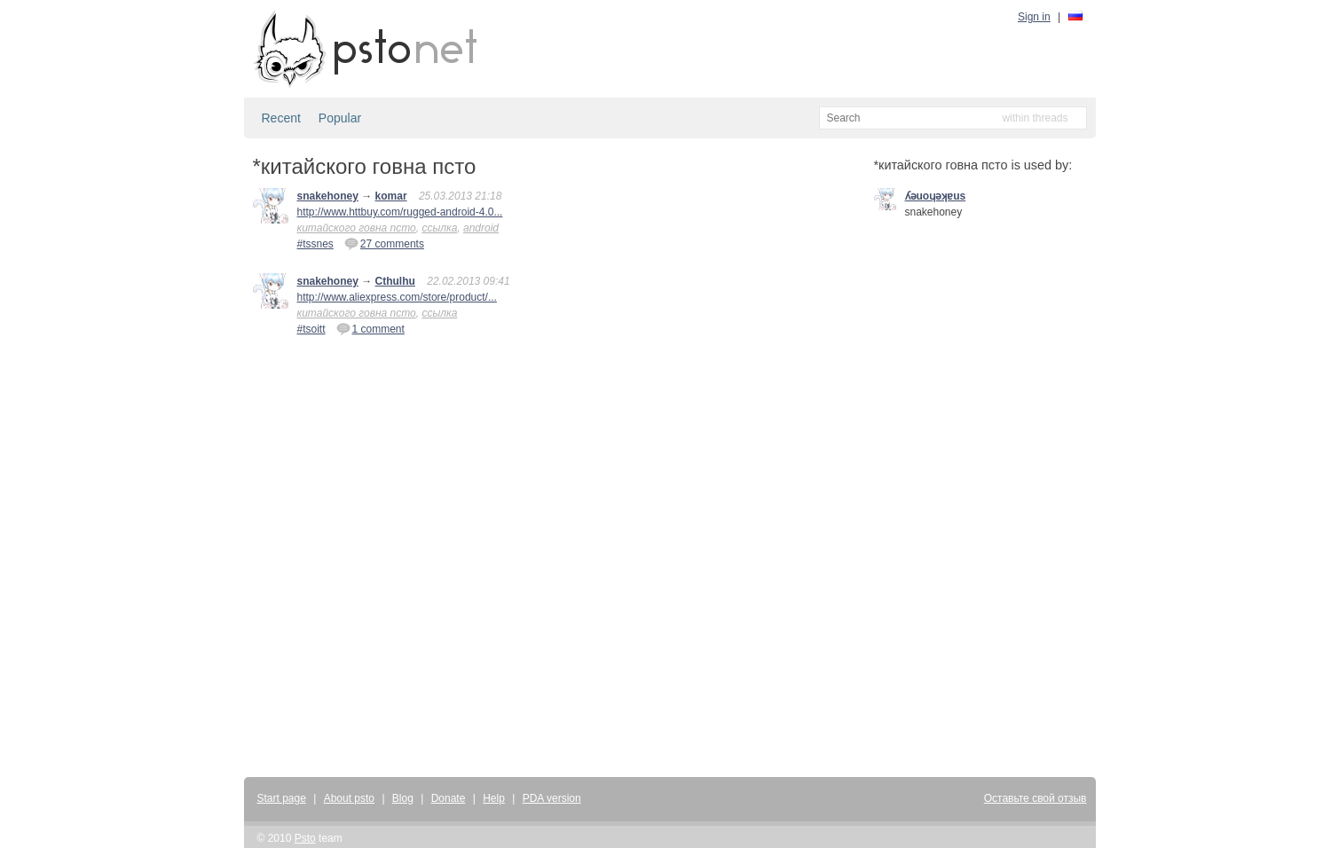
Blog (403, 798)
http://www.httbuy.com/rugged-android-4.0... (400, 212)
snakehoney (327, 196)
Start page (281, 798)
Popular (340, 118)
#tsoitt (311, 329)
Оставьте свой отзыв (1035, 798)
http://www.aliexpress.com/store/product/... (397, 297)
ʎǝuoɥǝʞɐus (935, 196)
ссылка (439, 228)
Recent (281, 118)
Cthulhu (395, 281)
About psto (349, 798)
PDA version (552, 798)
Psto (305, 838)
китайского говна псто (356, 228)
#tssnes (315, 244)
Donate (448, 798)
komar (391, 196)
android (481, 228)
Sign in (1034, 17)
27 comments (384, 243)
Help (494, 798)
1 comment (370, 328)
